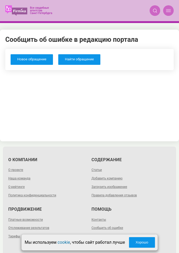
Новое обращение (31, 59)
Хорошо (142, 242)
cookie (63, 242)
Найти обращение (79, 59)
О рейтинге (16, 187)
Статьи (97, 170)
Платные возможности (25, 220)
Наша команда (19, 178)
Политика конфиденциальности (32, 195)
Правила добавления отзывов (114, 195)
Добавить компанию (107, 178)
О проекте (15, 170)
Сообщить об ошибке (107, 228)
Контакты (99, 220)
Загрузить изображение (109, 187)
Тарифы (14, 236)
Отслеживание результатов (28, 228)
